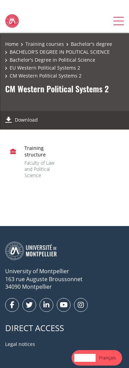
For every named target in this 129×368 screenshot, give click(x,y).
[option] (107, 358)
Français (107, 358)
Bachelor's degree (91, 44)
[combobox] (85, 358)
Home (12, 44)
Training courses (44, 44)
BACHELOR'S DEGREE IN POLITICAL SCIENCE (60, 52)
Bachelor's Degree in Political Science (52, 60)
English (85, 358)
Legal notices (20, 344)
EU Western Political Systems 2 (45, 67)
